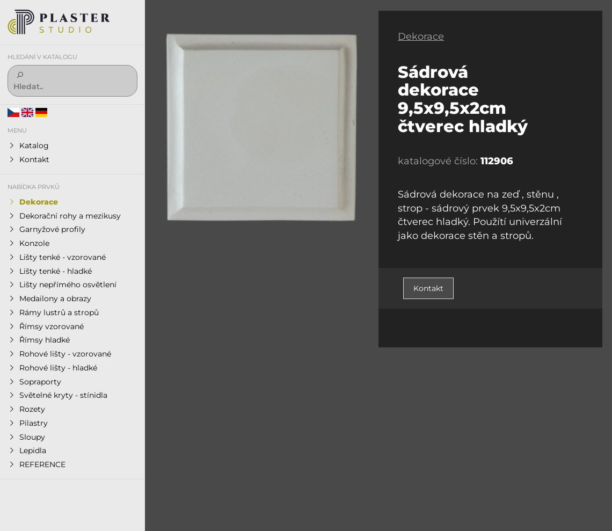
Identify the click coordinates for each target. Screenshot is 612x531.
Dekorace (421, 36)
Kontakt (428, 288)
